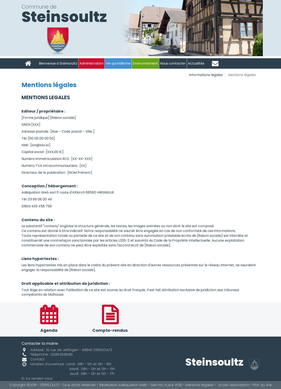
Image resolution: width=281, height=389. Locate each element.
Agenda (49, 319)
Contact (33, 359)
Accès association (233, 385)
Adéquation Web (132, 385)
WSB (178, 385)
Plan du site (262, 385)
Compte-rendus (110, 319)
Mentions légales (199, 385)
